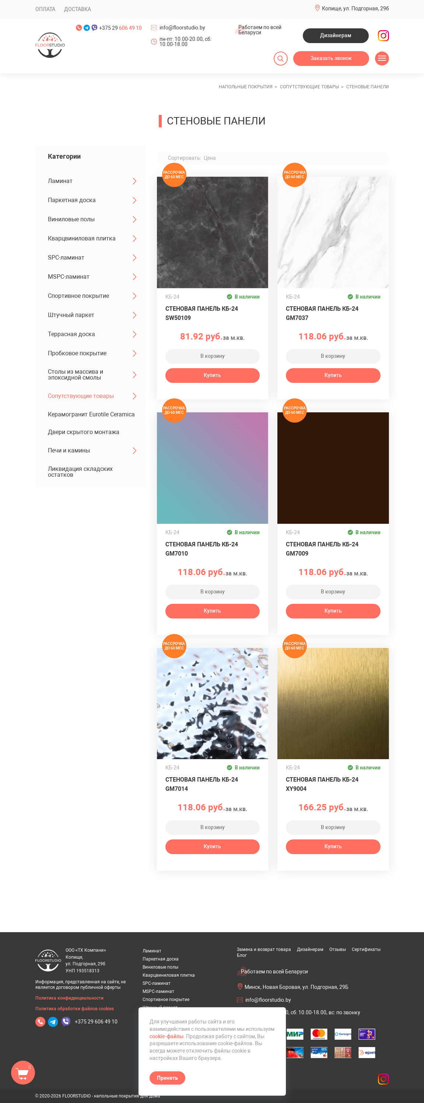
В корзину (212, 356)
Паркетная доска (92, 200)
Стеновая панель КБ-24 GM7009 (322, 549)
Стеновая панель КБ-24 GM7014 (201, 784)
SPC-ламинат (92, 257)
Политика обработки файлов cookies (74, 1008)
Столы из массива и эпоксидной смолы (92, 374)
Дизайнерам (335, 35)
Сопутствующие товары (92, 396)
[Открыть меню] (382, 59)
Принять (167, 1078)
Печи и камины (92, 450)
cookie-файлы (166, 1036)
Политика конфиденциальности (69, 998)
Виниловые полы (92, 219)
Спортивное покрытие (92, 296)
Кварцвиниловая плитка (92, 238)
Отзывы (337, 949)
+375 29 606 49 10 (96, 1022)
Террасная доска (92, 334)
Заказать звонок (331, 58)
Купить (212, 375)
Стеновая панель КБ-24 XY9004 (322, 784)
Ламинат (92, 181)
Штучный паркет (92, 315)
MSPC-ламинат (92, 277)
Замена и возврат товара (264, 949)
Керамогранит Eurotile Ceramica (91, 414)
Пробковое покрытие (92, 353)
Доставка (77, 9)
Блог (242, 955)
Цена (210, 158)
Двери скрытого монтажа (83, 432)
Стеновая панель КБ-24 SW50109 (201, 313)
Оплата (45, 9)
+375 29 (120, 28)
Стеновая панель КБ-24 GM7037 (322, 313)
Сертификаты (366, 949)
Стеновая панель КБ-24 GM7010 (201, 549)
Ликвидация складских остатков (80, 471)
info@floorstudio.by (182, 27)
